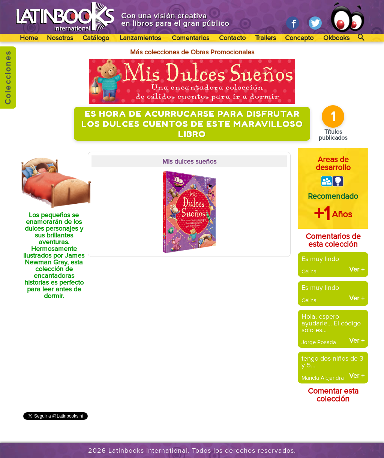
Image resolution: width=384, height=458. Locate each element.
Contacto (232, 38)
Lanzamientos (140, 38)
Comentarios (190, 38)
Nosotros (60, 38)
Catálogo (95, 38)
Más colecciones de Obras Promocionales (192, 52)
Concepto (299, 38)
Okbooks (336, 38)
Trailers (265, 38)
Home (29, 38)
